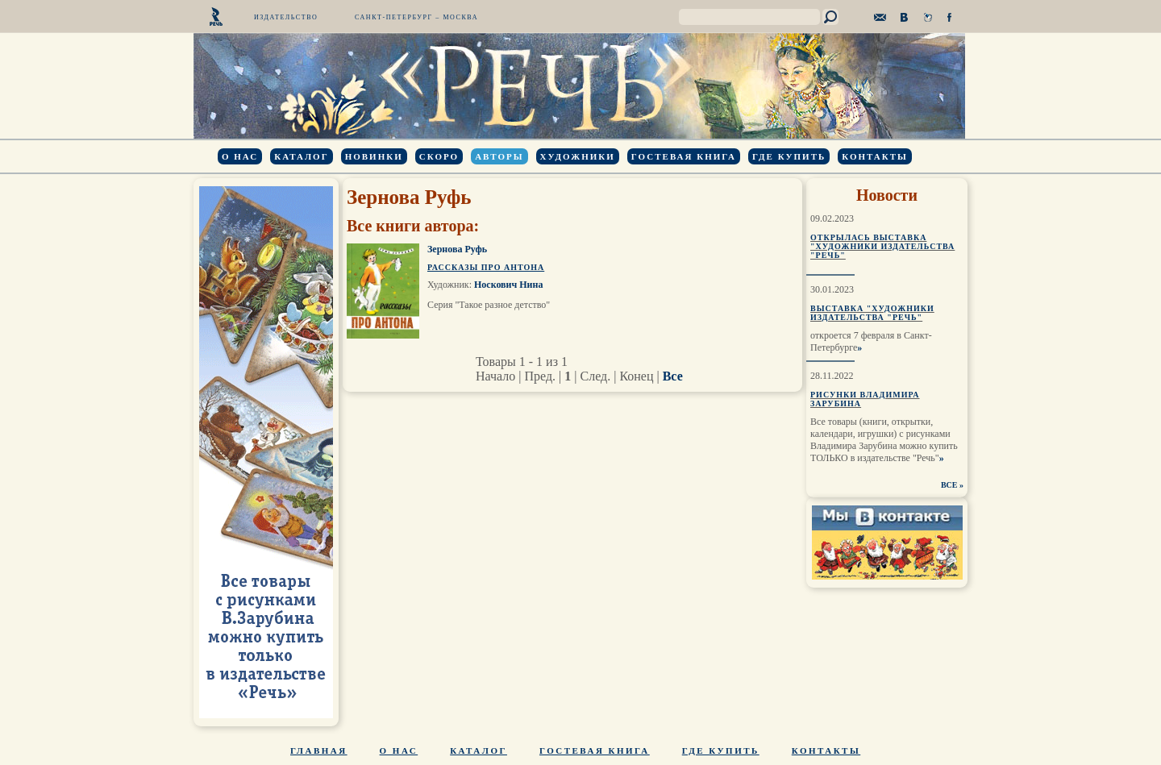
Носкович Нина (508, 284)
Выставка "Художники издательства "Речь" (872, 313)
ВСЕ (949, 484)
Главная (318, 750)
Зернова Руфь (457, 249)
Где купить (789, 156)
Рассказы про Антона (485, 267)
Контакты (875, 156)
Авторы (499, 156)
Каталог (301, 156)
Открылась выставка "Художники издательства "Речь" (882, 246)
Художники (577, 156)
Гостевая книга (683, 156)
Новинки (374, 156)
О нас (240, 156)
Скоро (439, 156)
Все (673, 376)
